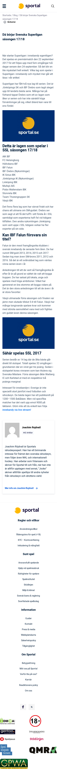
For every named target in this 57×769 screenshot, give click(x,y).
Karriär (28, 679)
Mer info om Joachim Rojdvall (21, 488)
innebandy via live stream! (16, 410)
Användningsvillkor (29, 529)
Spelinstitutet (28, 579)
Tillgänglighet (28, 646)
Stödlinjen (28, 584)
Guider (28, 618)
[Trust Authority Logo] (14, 732)
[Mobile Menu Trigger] (4, 6)
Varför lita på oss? (28, 674)
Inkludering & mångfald (29, 545)
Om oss (28, 690)
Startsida (6, 15)
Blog (15, 15)
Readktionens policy (28, 685)
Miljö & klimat (28, 590)
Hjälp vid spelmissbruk (28, 568)
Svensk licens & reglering (28, 595)
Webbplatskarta (28, 635)
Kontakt (28, 624)
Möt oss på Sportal (28, 668)
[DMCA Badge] (14, 721)
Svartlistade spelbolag (28, 601)
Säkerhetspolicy (28, 640)
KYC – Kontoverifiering (28, 540)
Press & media (28, 629)
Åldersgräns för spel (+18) (28, 534)
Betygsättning (28, 663)
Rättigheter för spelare (28, 573)
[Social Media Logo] (23, 707)
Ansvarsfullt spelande (28, 562)
